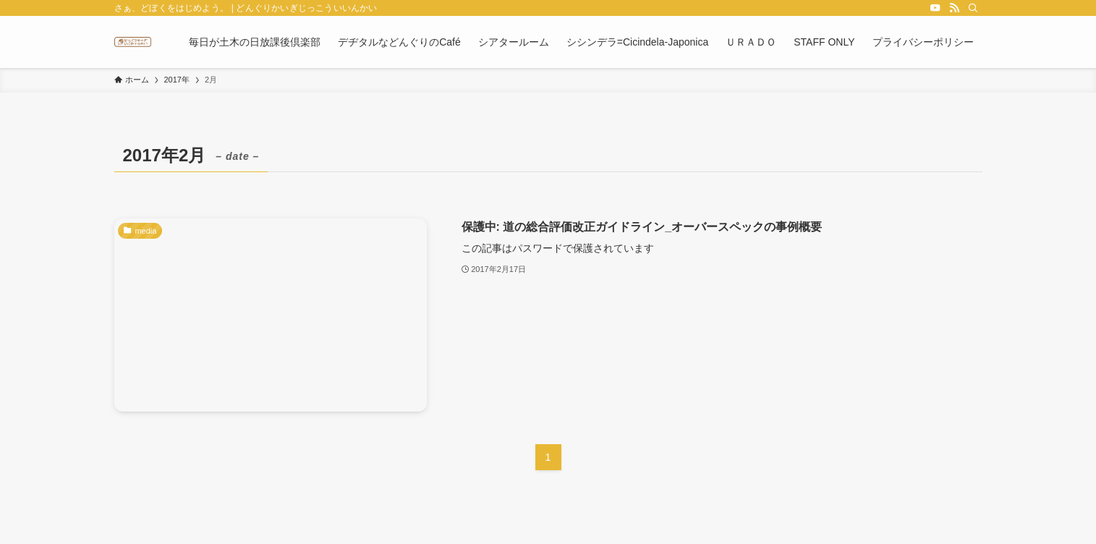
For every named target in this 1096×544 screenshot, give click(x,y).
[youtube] (935, 8)
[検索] (973, 8)
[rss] (954, 8)
